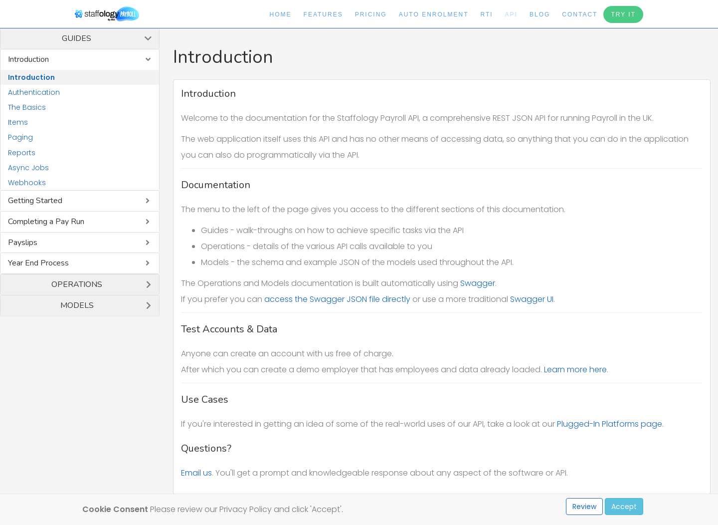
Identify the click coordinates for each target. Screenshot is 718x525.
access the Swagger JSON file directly (337, 299)
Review (584, 507)
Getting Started (35, 200)
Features (323, 14)
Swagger (477, 283)
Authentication (34, 92)
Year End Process (38, 263)
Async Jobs (28, 168)
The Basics (27, 107)
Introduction (28, 59)
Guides (76, 38)
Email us (196, 473)
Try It (623, 14)
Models (77, 305)
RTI (486, 14)
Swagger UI (531, 299)
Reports (21, 153)
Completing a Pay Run (46, 221)
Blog (540, 14)
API (511, 14)
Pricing (371, 14)
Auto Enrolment (434, 14)
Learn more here (575, 369)
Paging (20, 137)
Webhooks (27, 183)
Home (281, 14)
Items (18, 122)
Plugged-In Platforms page (609, 424)
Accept (624, 507)
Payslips (22, 242)
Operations (76, 284)
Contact (579, 14)
